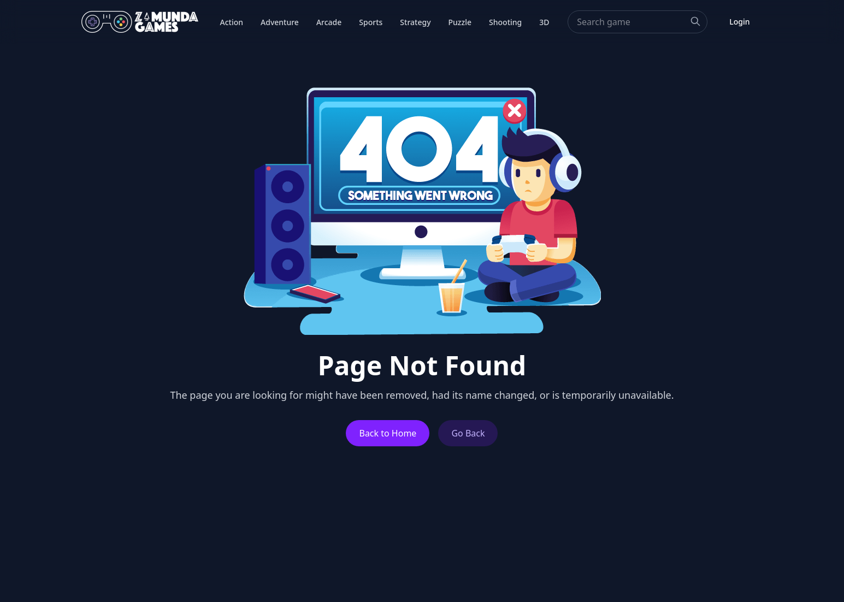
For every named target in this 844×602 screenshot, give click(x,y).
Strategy (415, 22)
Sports (370, 22)
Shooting (505, 22)
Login (739, 21)
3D (544, 22)
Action (232, 22)
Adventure (280, 22)
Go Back (468, 433)
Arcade (328, 22)
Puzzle (460, 22)
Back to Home (387, 433)
